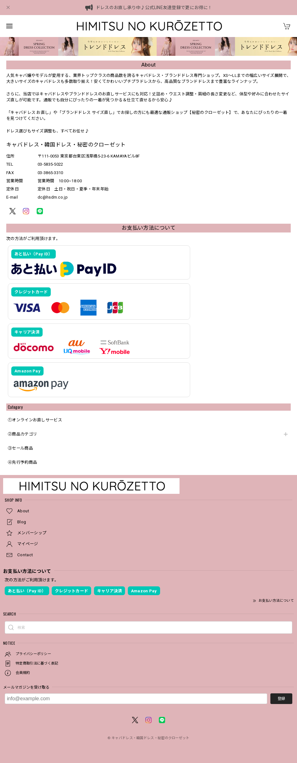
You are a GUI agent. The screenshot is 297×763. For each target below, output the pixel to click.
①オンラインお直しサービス (35, 420)
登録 (281, 698)
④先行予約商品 (22, 462)
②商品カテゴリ (22, 434)
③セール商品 (20, 448)
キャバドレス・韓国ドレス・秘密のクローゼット (151, 738)
